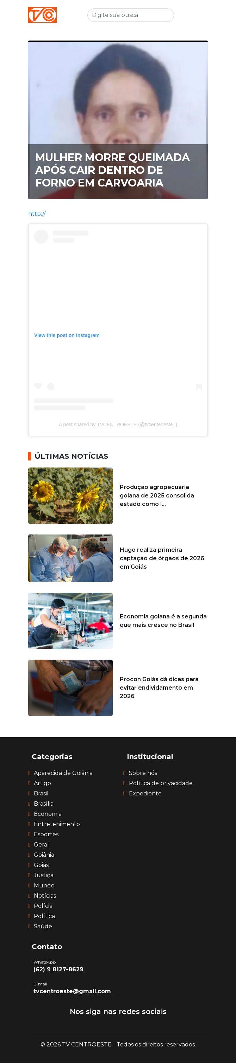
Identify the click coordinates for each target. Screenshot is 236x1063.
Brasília (44, 803)
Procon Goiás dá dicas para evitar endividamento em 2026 (159, 687)
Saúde (43, 926)
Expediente (145, 793)
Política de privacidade (161, 783)
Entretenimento (57, 824)
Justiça (44, 875)
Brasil (41, 793)
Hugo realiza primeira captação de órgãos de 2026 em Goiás (162, 558)
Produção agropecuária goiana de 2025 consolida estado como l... (157, 495)
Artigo (42, 783)
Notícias (45, 895)
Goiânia (44, 854)
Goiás (41, 865)
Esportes (46, 834)
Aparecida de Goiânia (63, 773)
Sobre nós (143, 773)
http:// (36, 213)
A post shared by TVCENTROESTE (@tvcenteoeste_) (118, 424)
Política (44, 916)
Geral (41, 844)
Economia (48, 814)
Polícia (43, 906)
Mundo (44, 885)
